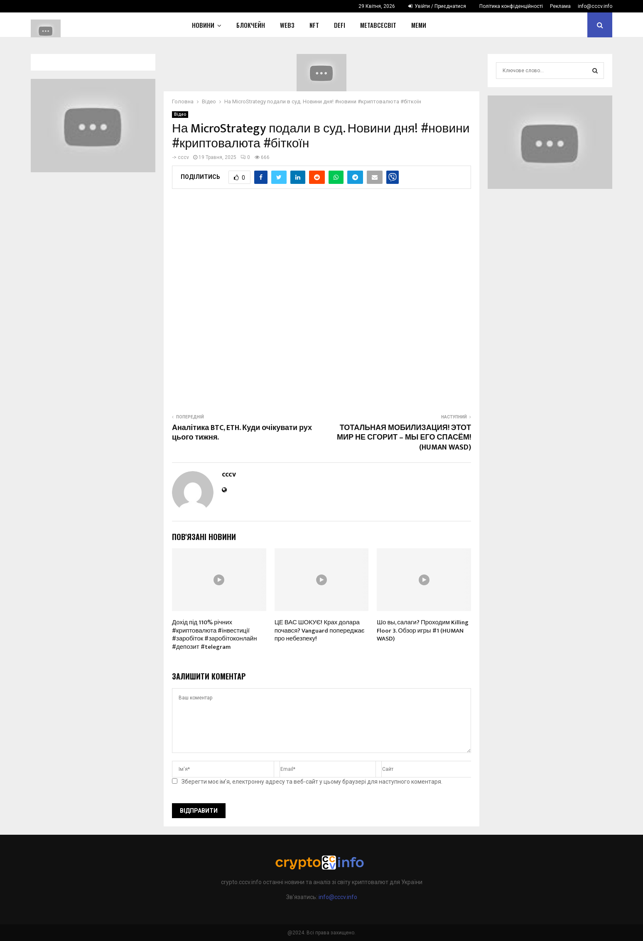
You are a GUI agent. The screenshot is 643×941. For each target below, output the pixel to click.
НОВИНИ (203, 24)
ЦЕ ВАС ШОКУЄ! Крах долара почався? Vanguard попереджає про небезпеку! (320, 630)
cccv (183, 157)
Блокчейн (250, 24)
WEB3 (287, 24)
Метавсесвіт (378, 24)
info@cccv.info (595, 6)
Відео (180, 114)
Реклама (560, 6)
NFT (314, 24)
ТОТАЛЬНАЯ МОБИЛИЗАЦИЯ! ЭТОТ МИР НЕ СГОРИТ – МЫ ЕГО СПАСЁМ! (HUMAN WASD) (404, 438)
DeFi (339, 24)
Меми (418, 24)
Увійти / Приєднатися (437, 6)
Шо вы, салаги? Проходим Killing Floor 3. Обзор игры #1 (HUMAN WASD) (423, 630)
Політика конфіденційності (511, 6)
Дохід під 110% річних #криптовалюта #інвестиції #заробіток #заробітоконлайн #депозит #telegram (214, 634)
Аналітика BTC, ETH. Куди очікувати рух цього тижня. (242, 433)
